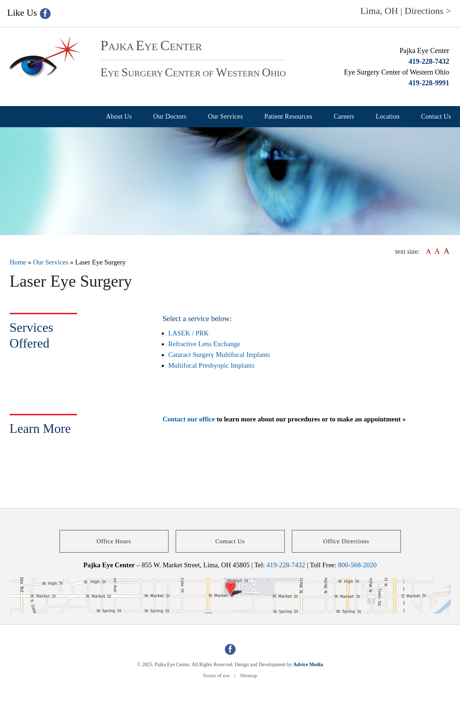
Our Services (225, 116)
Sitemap (248, 675)
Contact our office (188, 419)
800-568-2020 (357, 565)
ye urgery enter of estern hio (193, 73)
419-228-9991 (429, 83)
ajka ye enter (151, 46)
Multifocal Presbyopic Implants (211, 365)
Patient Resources (288, 116)
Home (18, 262)
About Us (119, 116)
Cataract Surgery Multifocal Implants (219, 354)
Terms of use (216, 675)
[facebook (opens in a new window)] (45, 13)
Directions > (428, 11)
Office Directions (346, 541)
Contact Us (436, 116)
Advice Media (308, 664)
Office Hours (113, 541)
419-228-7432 (429, 61)
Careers (344, 116)
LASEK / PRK (188, 333)
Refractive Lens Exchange (204, 344)
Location (387, 116)
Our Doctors (170, 116)
